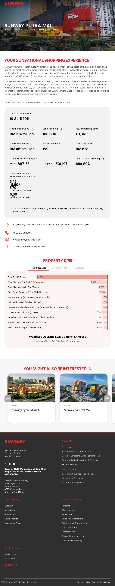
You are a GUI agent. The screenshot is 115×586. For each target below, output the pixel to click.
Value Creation (69, 469)
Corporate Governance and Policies (79, 474)
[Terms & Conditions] (101, 582)
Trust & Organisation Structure (76, 451)
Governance (10, 514)
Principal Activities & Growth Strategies (80, 460)
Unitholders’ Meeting (72, 540)
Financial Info (68, 510)
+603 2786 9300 (21, 232)
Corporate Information (73, 478)
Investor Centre (69, 532)
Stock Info (67, 514)
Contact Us (10, 565)
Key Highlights (11, 519)
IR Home (66, 506)
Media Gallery (11, 554)
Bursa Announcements (72, 519)
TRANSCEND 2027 (70, 464)
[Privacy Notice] (83, 582)
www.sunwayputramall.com (27, 239)
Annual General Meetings (74, 536)
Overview (66, 447)
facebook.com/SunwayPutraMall (30, 246)
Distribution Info (70, 527)
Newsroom (9, 558)
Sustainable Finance (13, 523)
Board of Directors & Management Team (81, 456)
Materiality (9, 510)
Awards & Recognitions (73, 482)
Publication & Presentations (75, 523)
